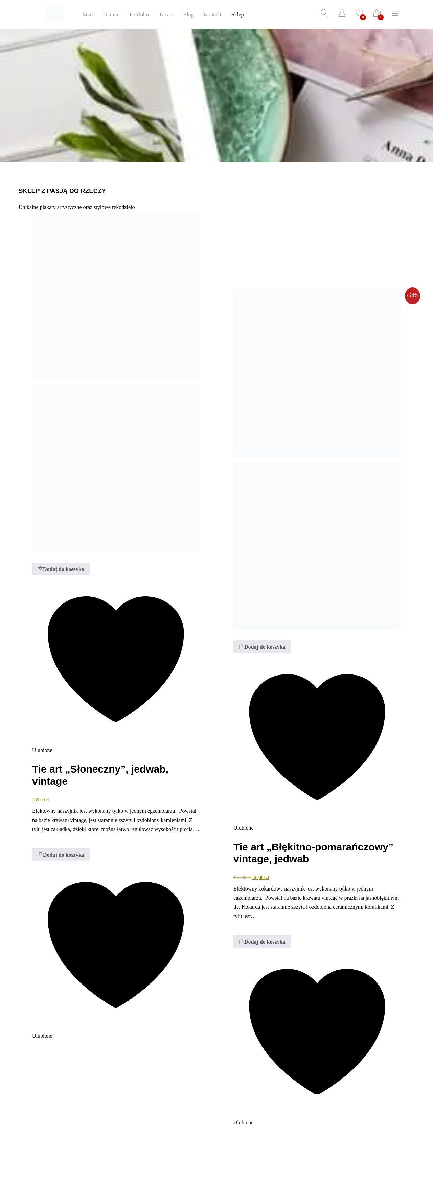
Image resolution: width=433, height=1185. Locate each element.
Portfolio (139, 14)
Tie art (166, 14)
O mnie (111, 14)
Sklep (237, 14)
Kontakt (212, 14)
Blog (188, 14)
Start (88, 14)
